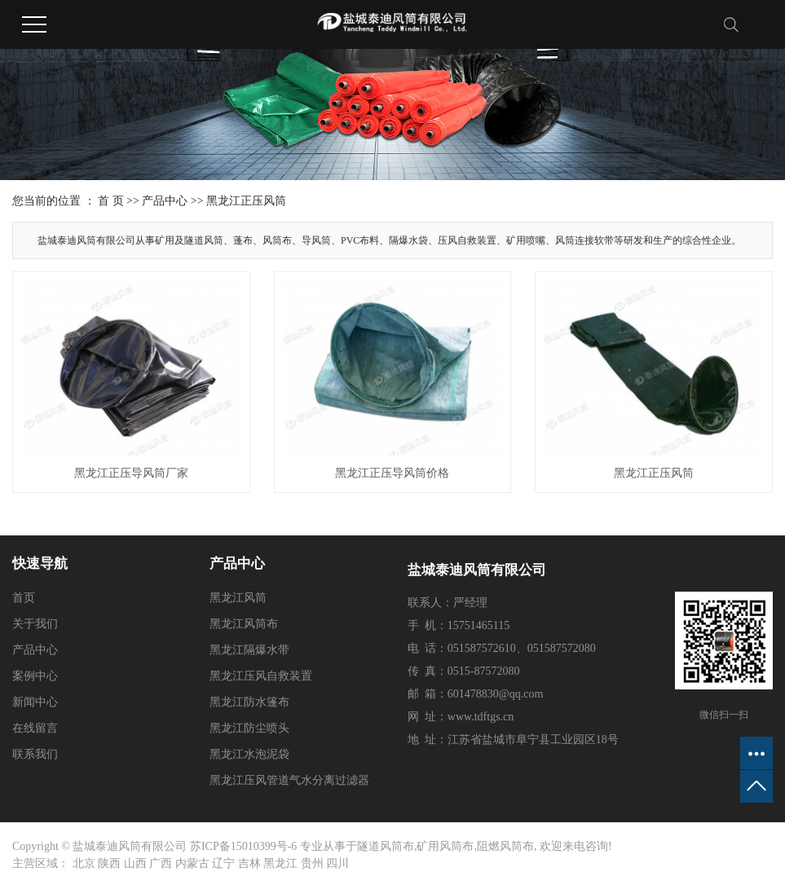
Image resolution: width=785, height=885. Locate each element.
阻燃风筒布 (505, 846)
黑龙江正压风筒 (246, 201)
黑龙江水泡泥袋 (249, 754)
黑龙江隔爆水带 (249, 650)
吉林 (249, 863)
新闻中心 (35, 702)
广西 (160, 863)
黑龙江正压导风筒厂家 (131, 473)
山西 (135, 863)
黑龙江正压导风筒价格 (392, 473)
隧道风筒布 (385, 846)
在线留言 (35, 728)
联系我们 (35, 754)
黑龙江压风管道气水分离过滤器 (289, 780)
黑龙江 (280, 863)
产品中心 (164, 201)
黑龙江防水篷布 (249, 702)
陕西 (109, 863)
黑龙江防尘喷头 (249, 728)
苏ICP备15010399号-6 (243, 846)
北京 (84, 863)
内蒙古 (192, 863)
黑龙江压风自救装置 (260, 676)
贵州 (312, 863)
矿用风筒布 (445, 846)
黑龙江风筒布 (243, 624)
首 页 (111, 201)
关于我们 (35, 624)
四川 (337, 863)
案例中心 (35, 676)
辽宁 (223, 863)
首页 (23, 598)
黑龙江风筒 (238, 598)
